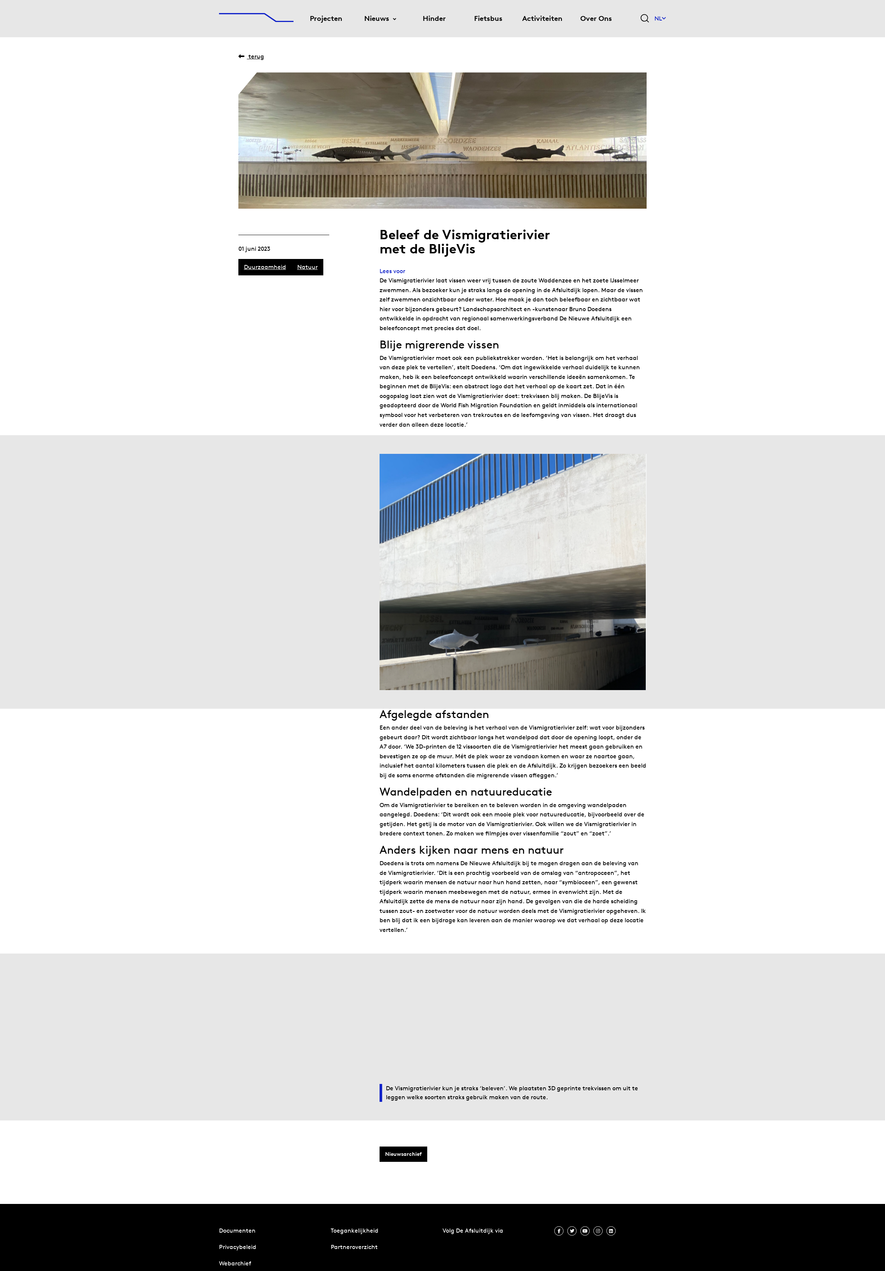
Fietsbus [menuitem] (488, 18)
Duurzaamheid (265, 267)
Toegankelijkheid (354, 1230)
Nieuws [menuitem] (376, 18)
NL (660, 18)
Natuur (307, 267)
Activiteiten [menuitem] (542, 18)
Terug (251, 56)
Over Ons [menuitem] (596, 18)
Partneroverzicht (354, 1247)
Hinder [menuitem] (434, 18)
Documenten (237, 1230)
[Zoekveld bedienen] (645, 18)
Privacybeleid (237, 1247)
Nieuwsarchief (403, 1154)
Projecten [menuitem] (326, 18)
